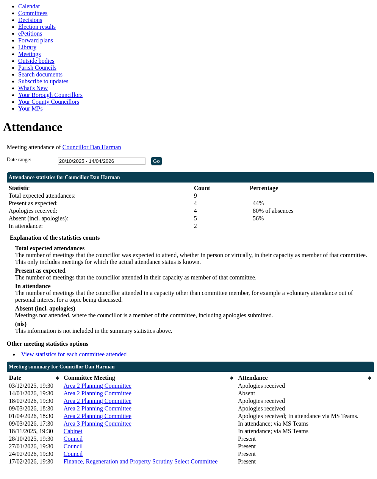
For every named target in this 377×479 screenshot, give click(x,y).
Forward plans (35, 40)
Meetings (29, 54)
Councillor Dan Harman (92, 147)
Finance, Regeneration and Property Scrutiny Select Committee (141, 461)
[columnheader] (34, 378)
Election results (37, 26)
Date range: (19, 159)
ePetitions (30, 33)
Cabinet (73, 431)
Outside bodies (36, 61)
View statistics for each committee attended (74, 354)
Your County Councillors (48, 101)
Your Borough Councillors (50, 95)
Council (73, 438)
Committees (32, 13)
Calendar (29, 6)
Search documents (40, 74)
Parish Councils (37, 67)
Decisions (30, 20)
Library (27, 47)
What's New (33, 88)
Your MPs (30, 108)
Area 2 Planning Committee (97, 385)
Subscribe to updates (43, 81)
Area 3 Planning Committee (97, 423)
